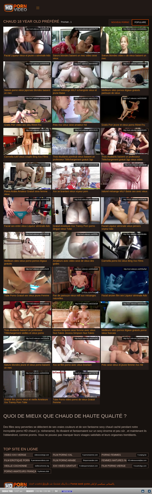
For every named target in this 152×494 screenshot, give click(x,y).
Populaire (140, 22)
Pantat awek (76, 483)
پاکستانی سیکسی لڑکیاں (102, 483)
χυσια (87, 483)
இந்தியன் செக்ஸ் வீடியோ (56, 483)
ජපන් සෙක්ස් (35, 483)
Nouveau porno (120, 22)
